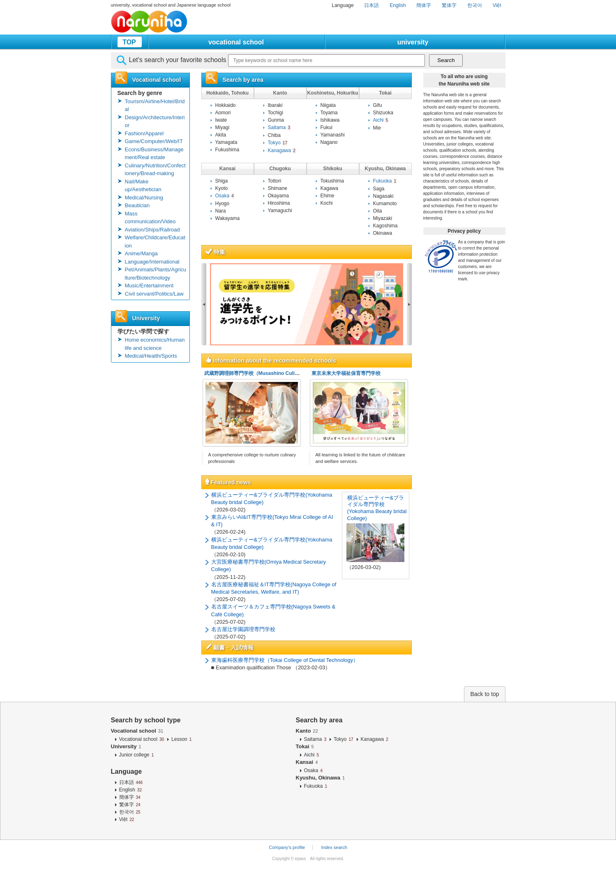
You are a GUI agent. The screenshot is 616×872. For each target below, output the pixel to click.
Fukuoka (385, 181)
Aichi (381, 120)
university (413, 42)
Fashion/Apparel (144, 133)
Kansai (307, 762)
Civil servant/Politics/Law (154, 294)
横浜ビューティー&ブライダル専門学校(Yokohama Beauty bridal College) (377, 508)
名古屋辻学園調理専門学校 (243, 629)
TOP (129, 42)
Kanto (307, 731)
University (126, 746)
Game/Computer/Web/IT (154, 141)
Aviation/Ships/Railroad (152, 230)
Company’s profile (287, 847)
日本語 (371, 5)
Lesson (181, 739)
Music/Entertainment (149, 285)
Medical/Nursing (144, 197)
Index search (334, 847)
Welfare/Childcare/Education (155, 241)
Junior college (137, 755)
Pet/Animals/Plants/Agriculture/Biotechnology (156, 273)
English (398, 5)
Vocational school (137, 731)
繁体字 (449, 5)
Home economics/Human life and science (155, 344)
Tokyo (278, 143)
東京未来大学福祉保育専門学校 (346, 373)
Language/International (152, 262)
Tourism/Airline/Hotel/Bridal (155, 105)
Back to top (484, 694)
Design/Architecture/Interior (155, 121)
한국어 (474, 5)
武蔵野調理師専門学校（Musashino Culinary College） (267, 373)
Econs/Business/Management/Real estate (154, 153)
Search (446, 60)
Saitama (279, 127)
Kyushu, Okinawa (320, 778)
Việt (497, 5)
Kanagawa (282, 150)
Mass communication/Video (150, 217)
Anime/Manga (141, 253)
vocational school (236, 42)
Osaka (225, 196)
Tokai (305, 746)
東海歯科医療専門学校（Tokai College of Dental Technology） (285, 660)
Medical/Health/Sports (151, 356)
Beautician (137, 205)
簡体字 (423, 5)
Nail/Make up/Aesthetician (143, 185)
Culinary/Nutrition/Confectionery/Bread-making (155, 169)
